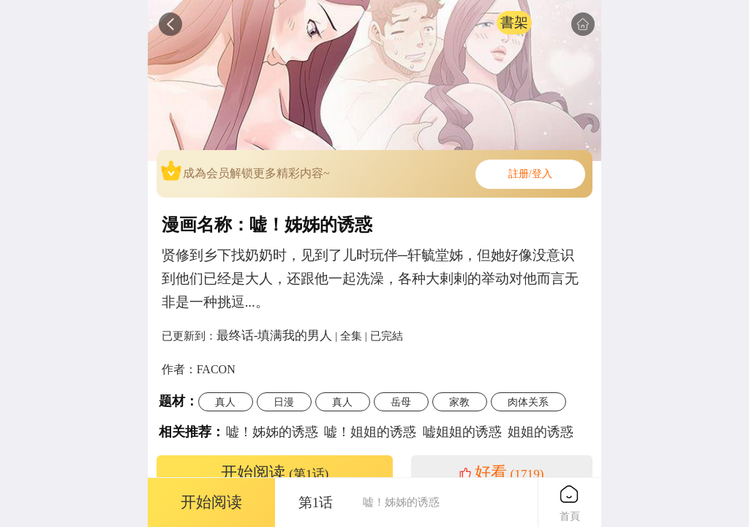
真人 (225, 402)
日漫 (284, 402)
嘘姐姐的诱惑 (462, 432)
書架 (514, 22)
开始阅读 (275, 473)
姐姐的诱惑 (540, 432)
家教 (459, 402)
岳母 (401, 402)
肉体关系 (528, 402)
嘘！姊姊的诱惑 (272, 432)
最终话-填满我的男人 (275, 335)
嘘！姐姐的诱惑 (370, 432)
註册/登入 (530, 173)
